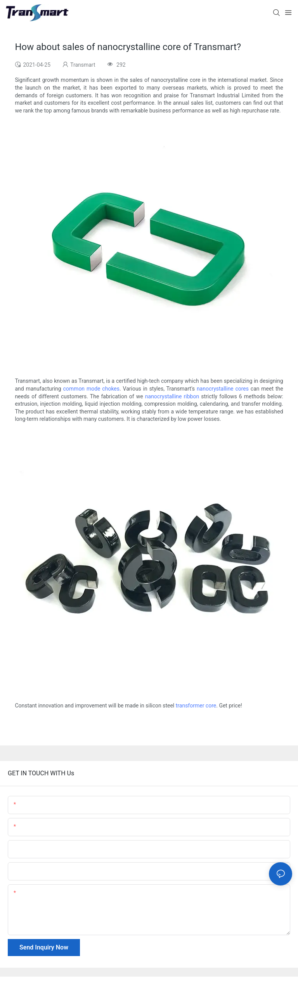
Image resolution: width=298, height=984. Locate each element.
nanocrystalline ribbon (172, 396)
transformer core (196, 705)
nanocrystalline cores (223, 389)
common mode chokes (91, 389)
